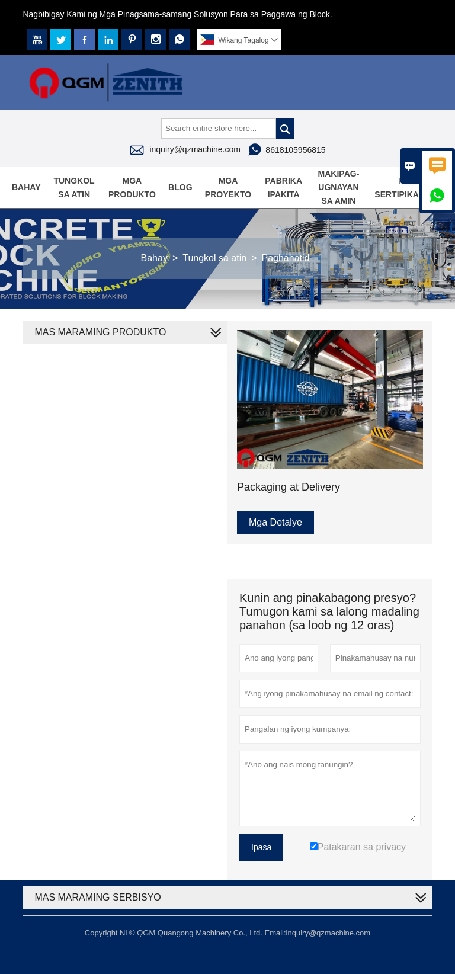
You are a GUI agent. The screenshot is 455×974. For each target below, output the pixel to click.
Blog (180, 187)
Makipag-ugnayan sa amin (339, 187)
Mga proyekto (228, 187)
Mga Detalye (275, 522)
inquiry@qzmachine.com (195, 149)
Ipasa (261, 847)
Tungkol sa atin (73, 187)
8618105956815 (295, 150)
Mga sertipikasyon (408, 187)
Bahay (26, 187)
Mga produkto (132, 187)
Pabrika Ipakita (283, 187)
